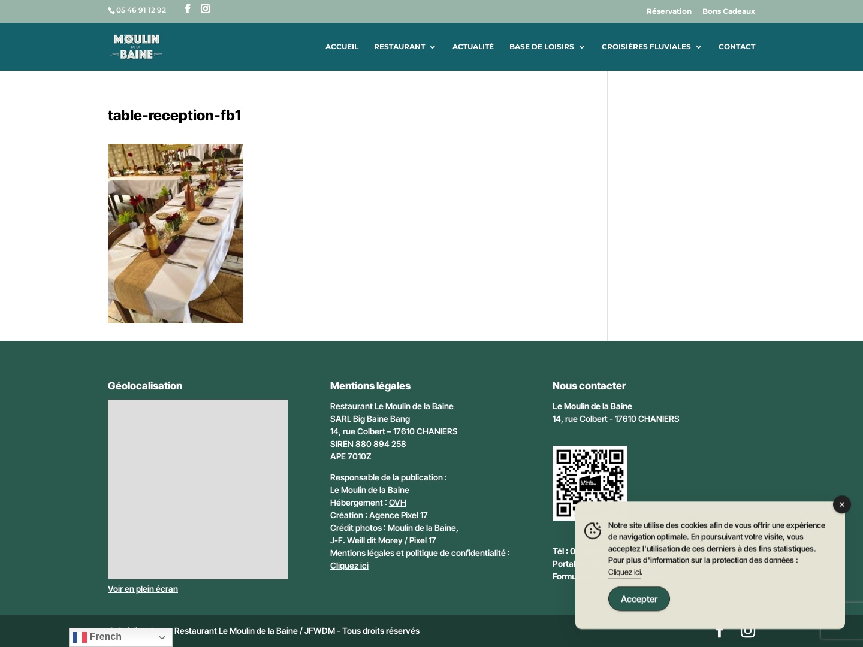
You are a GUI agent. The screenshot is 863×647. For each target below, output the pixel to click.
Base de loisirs (541, 47)
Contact (737, 47)
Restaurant (399, 47)
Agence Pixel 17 (398, 515)
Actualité (473, 47)
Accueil (341, 47)
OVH (397, 502)
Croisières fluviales (646, 47)
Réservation (669, 12)
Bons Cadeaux (728, 12)
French (97, 637)
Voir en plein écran (143, 588)
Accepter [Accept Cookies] (639, 600)
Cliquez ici (349, 565)
